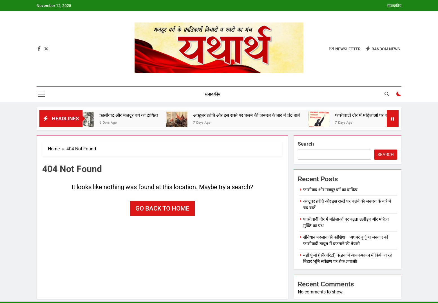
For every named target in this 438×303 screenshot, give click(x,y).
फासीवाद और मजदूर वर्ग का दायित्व (132, 115)
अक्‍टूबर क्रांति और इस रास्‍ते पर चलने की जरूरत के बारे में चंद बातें (250, 115)
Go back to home (162, 208)
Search (306, 144)
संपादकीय (394, 5)
